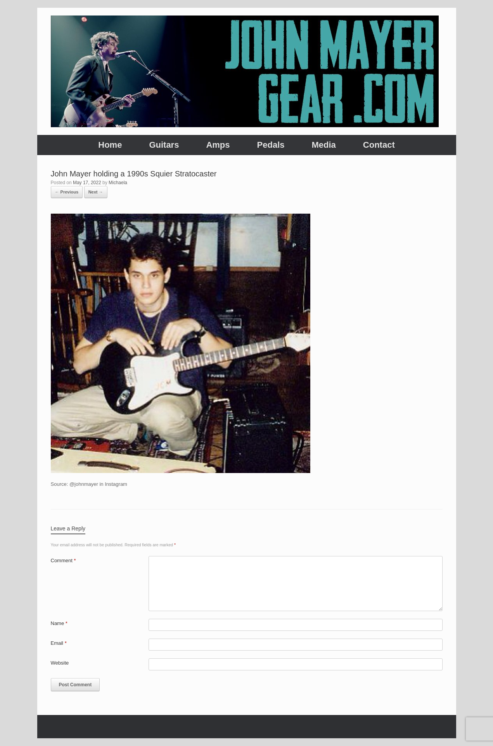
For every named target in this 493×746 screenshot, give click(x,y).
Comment (63, 560)
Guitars (164, 145)
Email (59, 643)
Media (323, 145)
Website (60, 663)
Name (59, 623)
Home (110, 145)
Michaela (118, 182)
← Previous (67, 192)
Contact (379, 145)
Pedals (271, 145)
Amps (218, 145)
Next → (95, 192)
